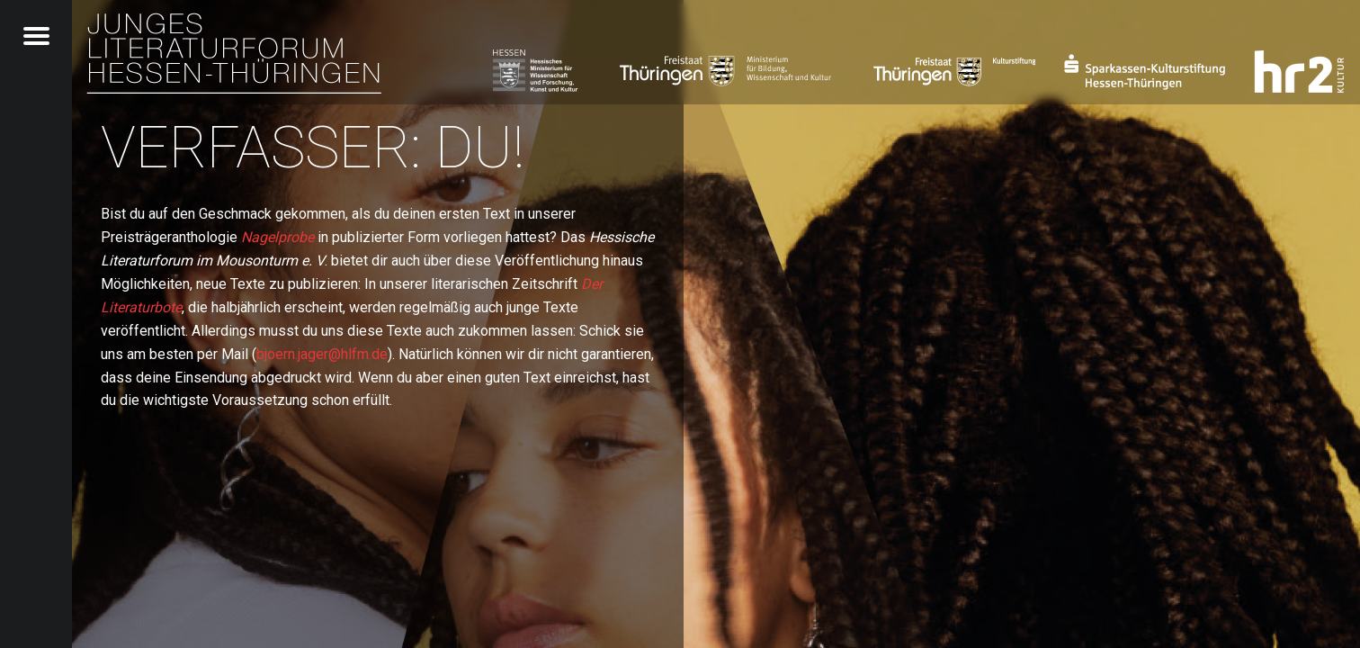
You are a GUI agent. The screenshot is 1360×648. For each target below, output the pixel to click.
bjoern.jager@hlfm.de (322, 354)
